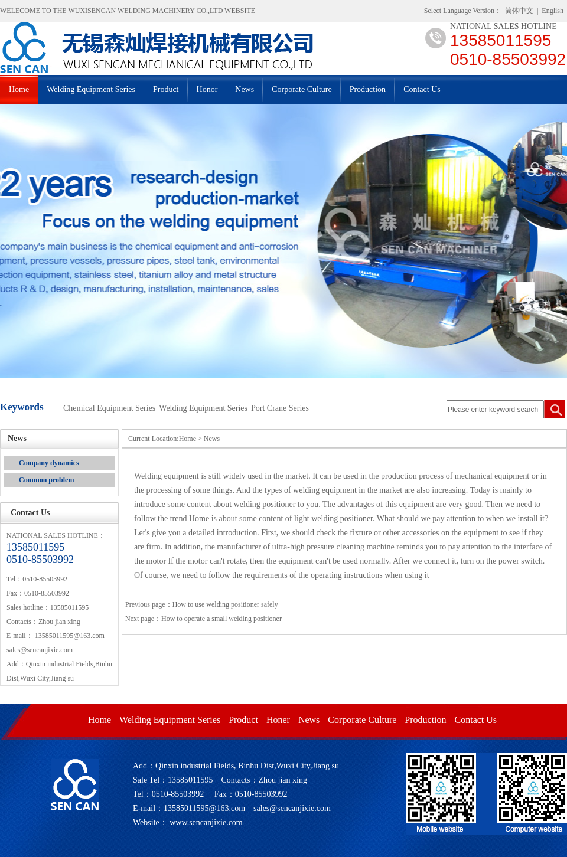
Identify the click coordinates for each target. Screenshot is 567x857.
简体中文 (519, 10)
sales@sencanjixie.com (39, 650)
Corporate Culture (301, 89)
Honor (207, 89)
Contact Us (422, 89)
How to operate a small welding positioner (221, 618)
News (244, 89)
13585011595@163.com (70, 636)
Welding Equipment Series (91, 89)
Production (368, 89)
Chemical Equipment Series (109, 408)
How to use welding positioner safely (225, 604)
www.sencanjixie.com (206, 822)
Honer (278, 720)
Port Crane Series (280, 408)
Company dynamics (49, 463)
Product (166, 89)
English (552, 10)
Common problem (46, 480)
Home (19, 89)
